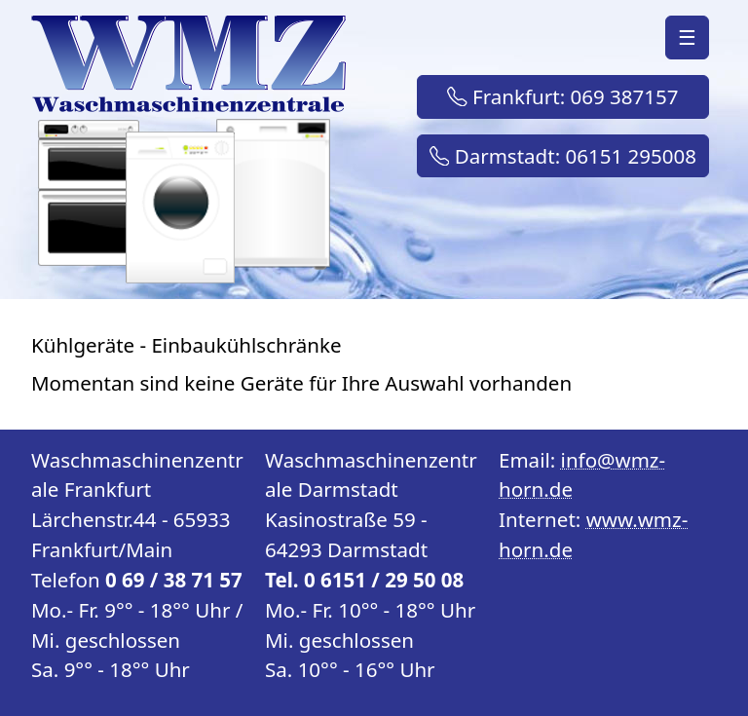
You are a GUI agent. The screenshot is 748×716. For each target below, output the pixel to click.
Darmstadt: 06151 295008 (563, 156)
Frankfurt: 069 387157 (562, 96)
